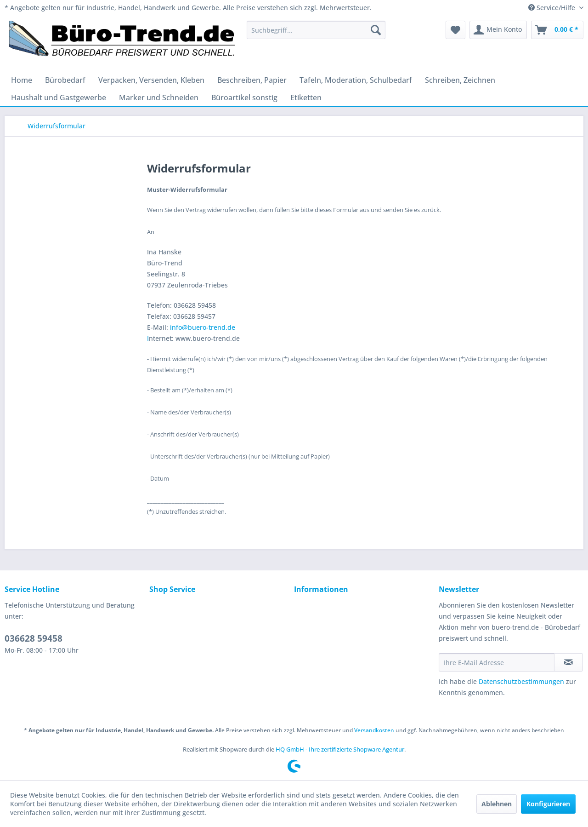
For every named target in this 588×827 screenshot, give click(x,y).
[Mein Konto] (498, 30)
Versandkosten (374, 730)
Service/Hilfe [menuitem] (552, 7)
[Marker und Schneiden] (159, 97)
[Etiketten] (306, 97)
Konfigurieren (548, 803)
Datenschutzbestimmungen (521, 681)
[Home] (22, 80)
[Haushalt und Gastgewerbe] (59, 97)
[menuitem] (316, 30)
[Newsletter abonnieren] (568, 662)
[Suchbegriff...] (316, 30)
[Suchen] (375, 30)
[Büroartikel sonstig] (244, 97)
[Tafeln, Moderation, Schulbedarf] (355, 80)
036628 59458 (33, 638)
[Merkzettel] (455, 30)
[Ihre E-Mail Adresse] (496, 662)
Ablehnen (496, 803)
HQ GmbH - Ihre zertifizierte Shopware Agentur (340, 749)
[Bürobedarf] (65, 80)
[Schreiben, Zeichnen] (460, 80)
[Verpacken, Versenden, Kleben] (151, 80)
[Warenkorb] (557, 30)
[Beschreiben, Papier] (252, 80)
